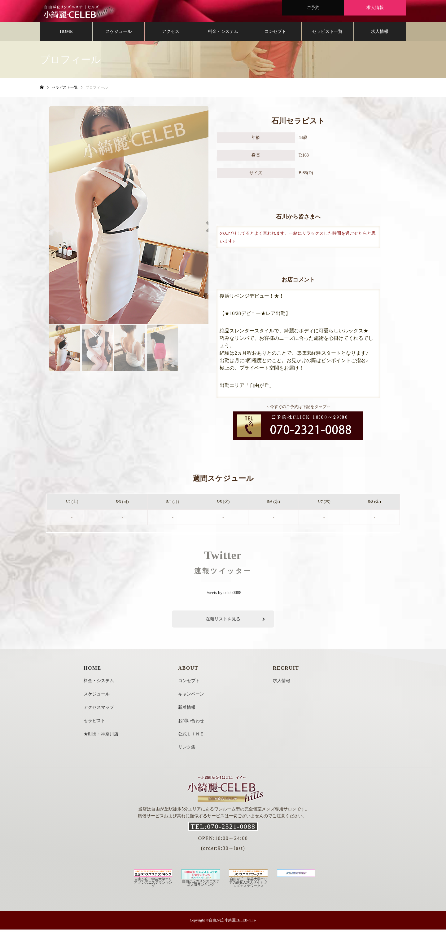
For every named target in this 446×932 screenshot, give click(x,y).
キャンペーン (191, 696)
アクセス (170, 34)
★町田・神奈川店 (101, 736)
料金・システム (223, 34)
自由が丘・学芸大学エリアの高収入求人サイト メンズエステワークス (248, 883)
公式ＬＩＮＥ (191, 736)
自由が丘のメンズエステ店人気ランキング (200, 883)
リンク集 (186, 749)
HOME (66, 34)
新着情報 (186, 710)
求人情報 (379, 34)
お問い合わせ (191, 723)
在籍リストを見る (223, 621)
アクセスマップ (99, 710)
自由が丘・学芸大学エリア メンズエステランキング (153, 883)
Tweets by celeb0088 (223, 595)
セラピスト (94, 723)
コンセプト (275, 34)
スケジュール (119, 34)
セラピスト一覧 (327, 34)
